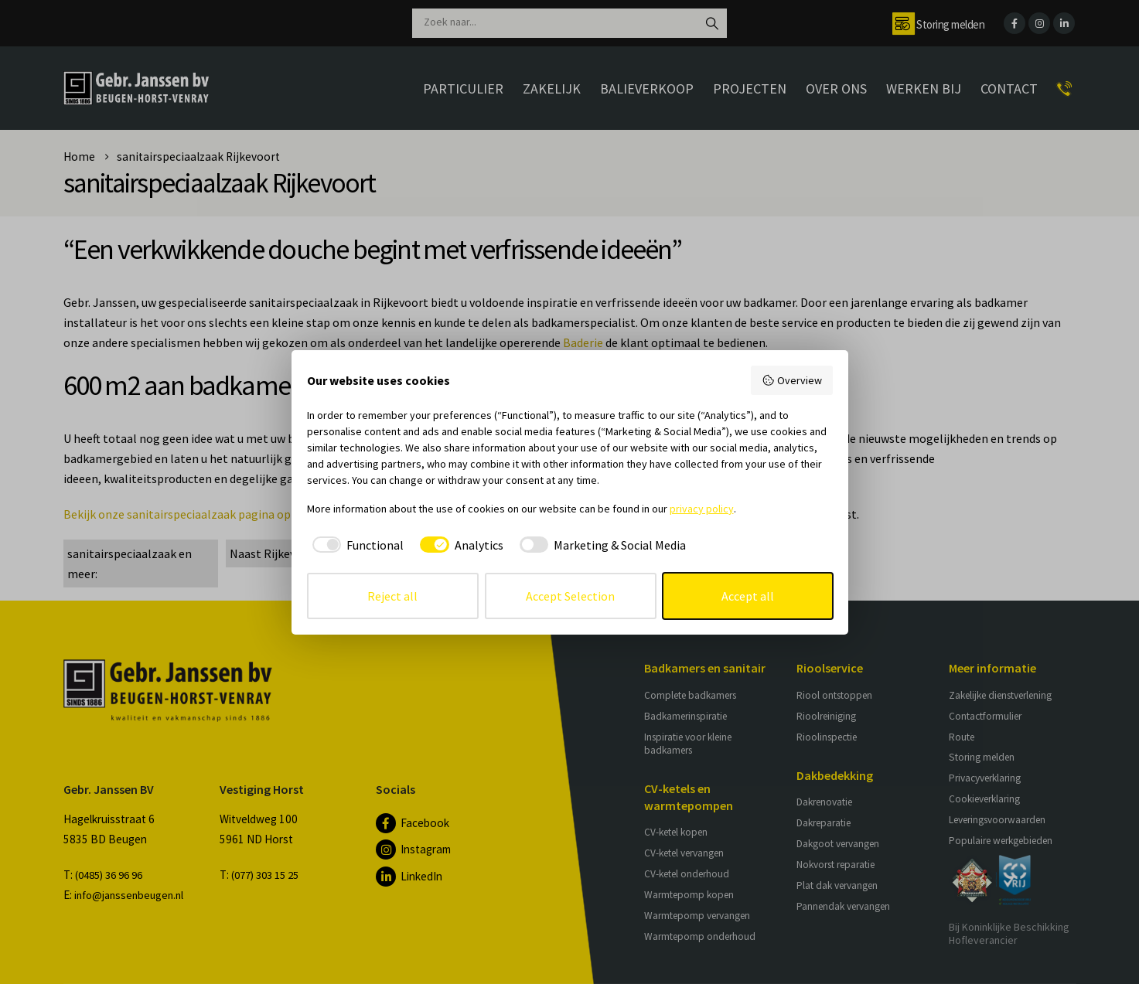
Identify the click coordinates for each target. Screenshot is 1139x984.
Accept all (747, 596)
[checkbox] (355, 545)
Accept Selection (570, 596)
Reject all (392, 596)
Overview (792, 380)
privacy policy (702, 509)
